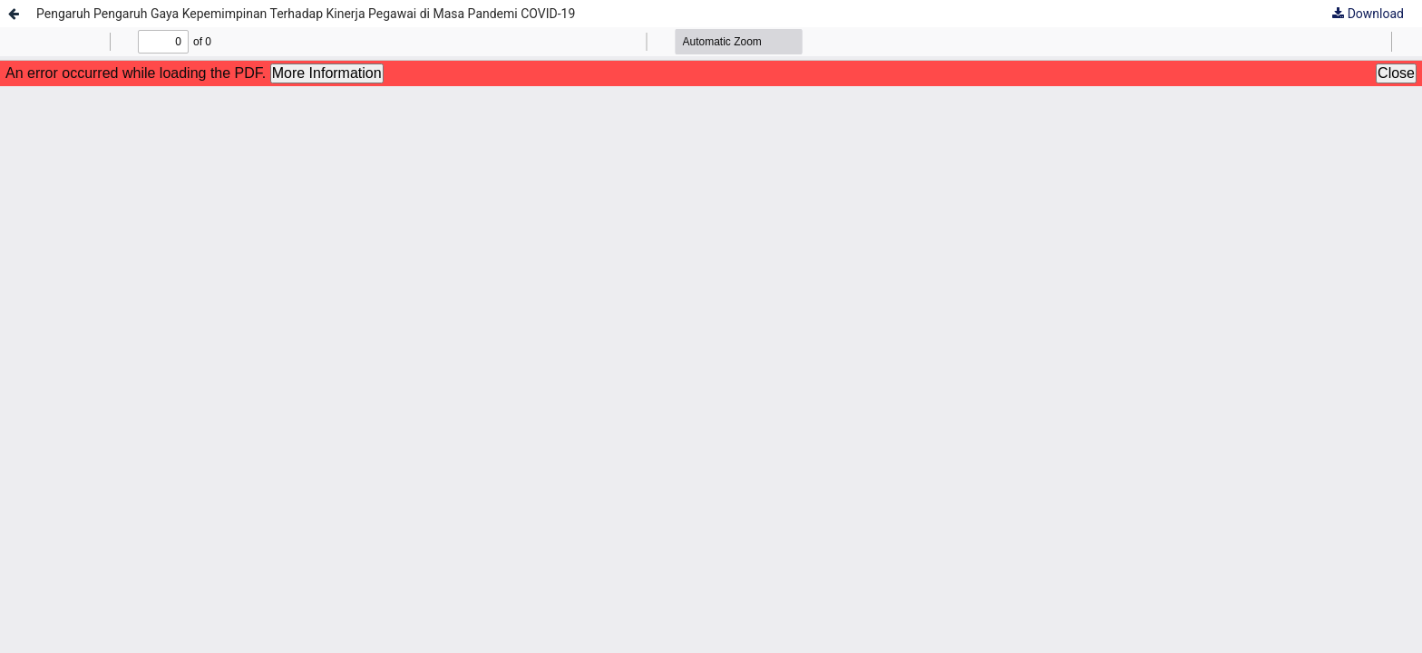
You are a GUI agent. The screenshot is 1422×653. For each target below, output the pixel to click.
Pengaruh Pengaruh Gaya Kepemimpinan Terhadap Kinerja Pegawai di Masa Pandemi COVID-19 (305, 13)
